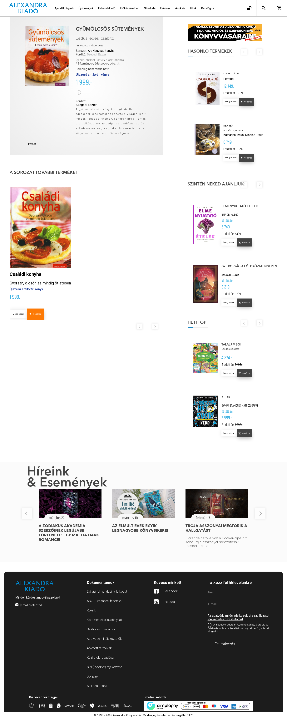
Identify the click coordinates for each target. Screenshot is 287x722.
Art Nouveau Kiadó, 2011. (89, 45)
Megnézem (18, 314)
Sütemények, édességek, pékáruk (98, 63)
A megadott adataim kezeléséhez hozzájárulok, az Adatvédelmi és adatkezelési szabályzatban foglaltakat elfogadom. (238, 633)
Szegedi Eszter (96, 54)
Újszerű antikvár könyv (89, 59)
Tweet (32, 144)
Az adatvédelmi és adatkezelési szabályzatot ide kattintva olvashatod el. (238, 622)
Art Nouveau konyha (101, 51)
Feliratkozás (225, 649)
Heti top (201, 327)
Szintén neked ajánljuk (220, 186)
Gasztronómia (115, 59)
